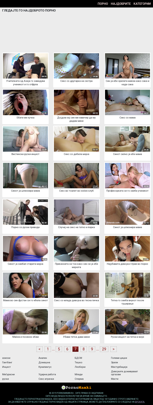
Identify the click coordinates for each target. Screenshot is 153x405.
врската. (140, 402)
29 (104, 349)
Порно (103, 3)
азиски (6, 357)
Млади (78, 374)
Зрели (114, 362)
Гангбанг (7, 362)
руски (5, 378)
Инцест (6, 366)
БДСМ (78, 357)
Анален (43, 357)
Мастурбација (119, 366)
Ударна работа (47, 374)
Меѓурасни (8, 374)
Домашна (44, 362)
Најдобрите (121, 3)
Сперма (79, 378)
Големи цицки (119, 357)
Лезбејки (80, 366)
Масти (114, 378)
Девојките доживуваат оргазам (124, 373)
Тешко (78, 362)
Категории (142, 3)
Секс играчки (46, 378)
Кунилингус (45, 366)
